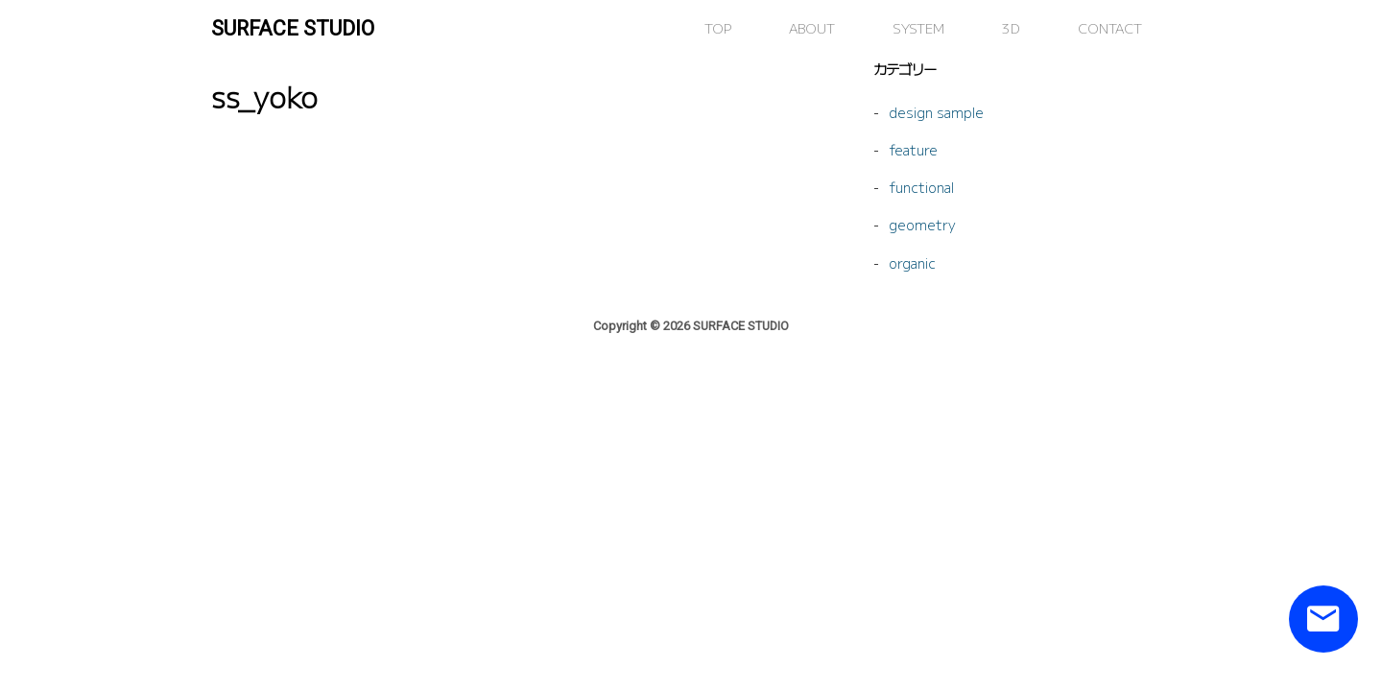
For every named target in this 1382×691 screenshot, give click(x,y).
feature (913, 149)
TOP (717, 27)
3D (1011, 27)
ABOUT (812, 27)
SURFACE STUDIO (292, 28)
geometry (922, 224)
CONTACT (1110, 27)
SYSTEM (918, 27)
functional (921, 187)
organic (912, 262)
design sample (936, 112)
